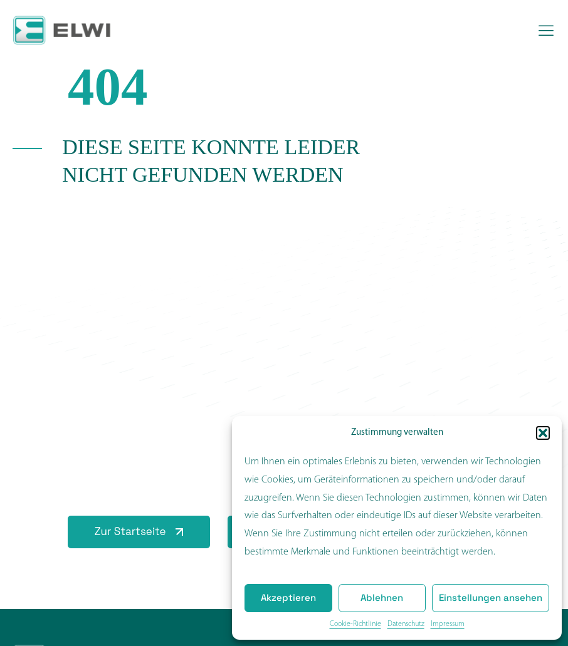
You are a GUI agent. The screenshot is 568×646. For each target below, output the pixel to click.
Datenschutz (405, 624)
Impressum (448, 624)
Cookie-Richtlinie (355, 624)
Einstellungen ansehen (490, 597)
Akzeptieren (288, 597)
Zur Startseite (130, 531)
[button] (543, 433)
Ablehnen (381, 597)
